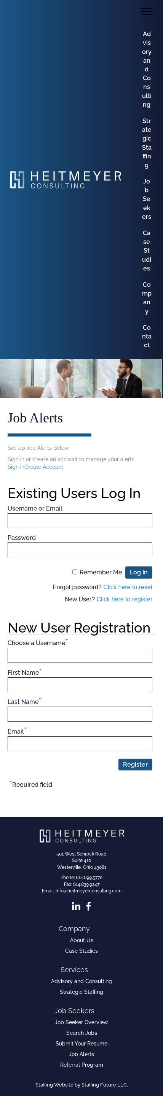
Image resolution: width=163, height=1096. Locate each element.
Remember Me (101, 572)
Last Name (24, 700)
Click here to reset (127, 587)
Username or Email (35, 508)
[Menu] (146, 11)
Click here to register (125, 599)
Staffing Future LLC (104, 1085)
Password (22, 537)
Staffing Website (54, 1085)
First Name (25, 671)
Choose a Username (38, 642)
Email (17, 730)
